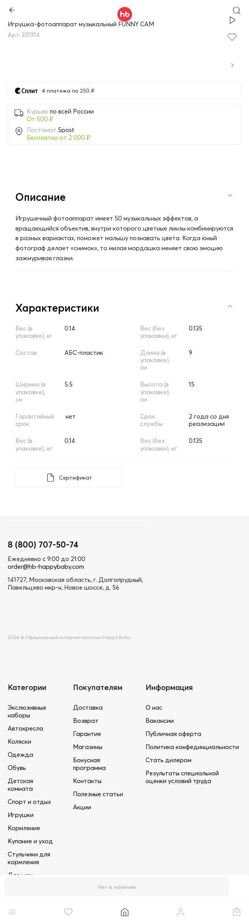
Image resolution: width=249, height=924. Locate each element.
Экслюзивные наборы (27, 711)
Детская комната (20, 784)
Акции (82, 807)
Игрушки (21, 815)
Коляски (19, 741)
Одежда (20, 754)
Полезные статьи (98, 794)
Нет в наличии (117, 886)
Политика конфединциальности (192, 747)
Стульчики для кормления (29, 858)
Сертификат (75, 477)
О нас (154, 707)
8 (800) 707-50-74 (43, 544)
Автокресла (25, 728)
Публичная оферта (173, 734)
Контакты (87, 781)
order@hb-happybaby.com (46, 566)
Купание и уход (30, 841)
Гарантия (87, 734)
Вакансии (160, 720)
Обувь (17, 767)
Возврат (85, 720)
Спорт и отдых (29, 801)
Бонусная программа (89, 763)
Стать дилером (168, 760)
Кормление (24, 828)
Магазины (87, 747)
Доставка (88, 707)
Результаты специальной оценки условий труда (182, 777)
